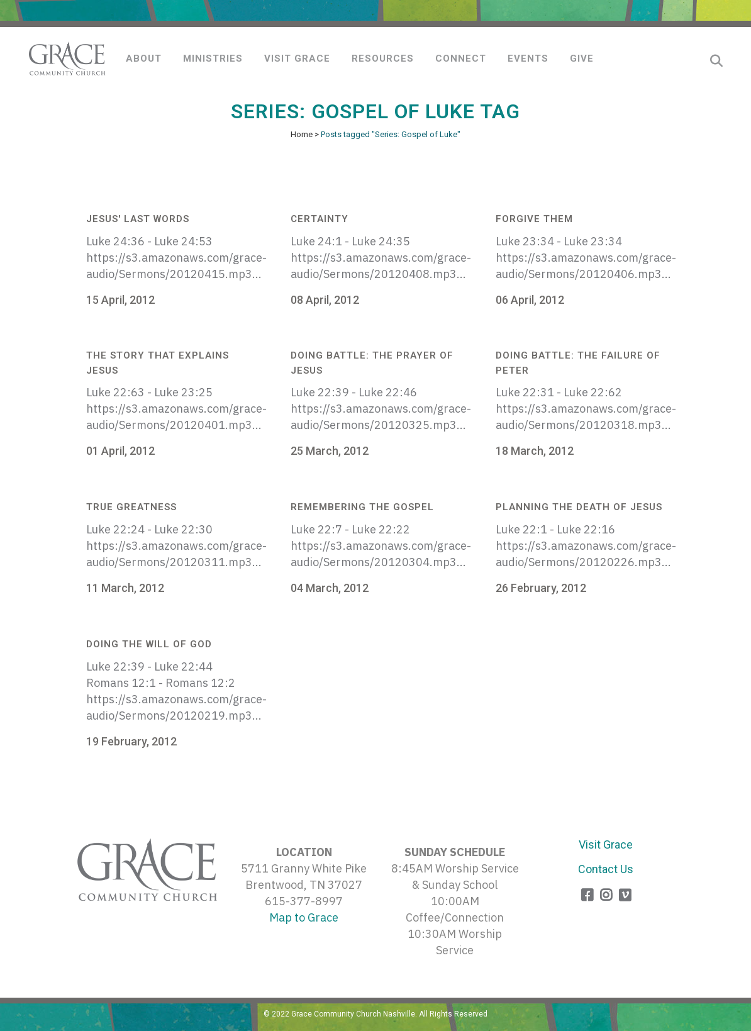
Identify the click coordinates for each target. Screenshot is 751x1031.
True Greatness (131, 507)
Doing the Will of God (149, 644)
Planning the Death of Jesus (579, 507)
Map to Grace (303, 917)
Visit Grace (606, 844)
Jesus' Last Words (137, 219)
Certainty (319, 219)
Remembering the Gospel (362, 507)
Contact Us (605, 869)
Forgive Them (534, 219)
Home (302, 134)
